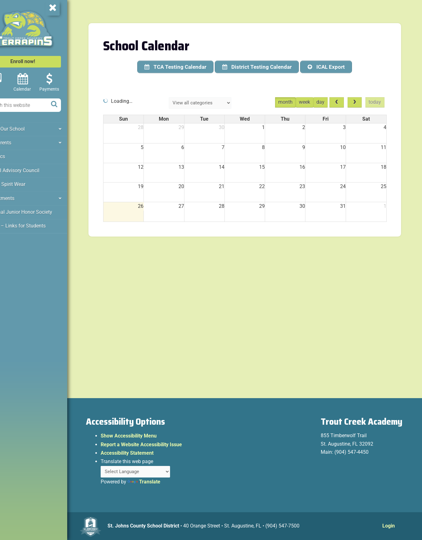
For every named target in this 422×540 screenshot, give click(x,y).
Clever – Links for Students (34, 222)
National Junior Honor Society (38, 209)
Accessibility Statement (147, 454)
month (294, 101)
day (329, 101)
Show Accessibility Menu (149, 437)
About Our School (24, 128)
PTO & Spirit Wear (24, 182)
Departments (19, 195)
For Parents (18, 142)
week (313, 101)
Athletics (15, 155)
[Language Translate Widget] (157, 473)
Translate (164, 483)
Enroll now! (43, 61)
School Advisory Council (32, 169)
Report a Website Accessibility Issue (162, 445)
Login (389, 527)
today (385, 101)
